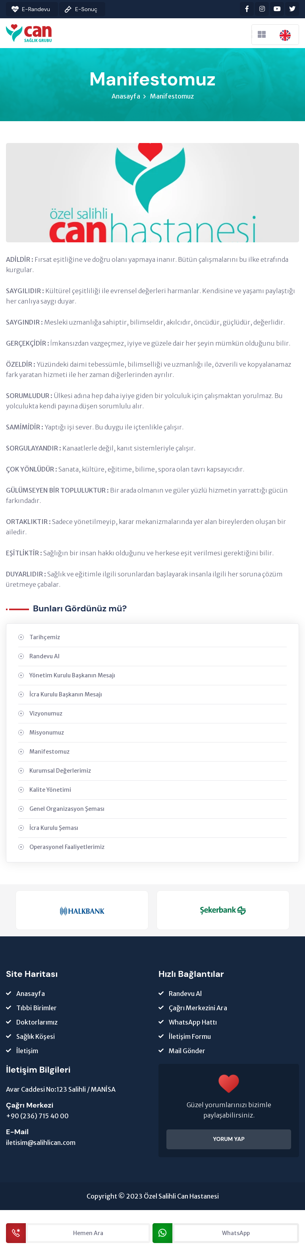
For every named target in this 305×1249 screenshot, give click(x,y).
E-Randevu (36, 9)
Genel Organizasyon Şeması (66, 809)
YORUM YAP (229, 1139)
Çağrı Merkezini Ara (198, 1009)
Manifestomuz (172, 97)
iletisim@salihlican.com (40, 1143)
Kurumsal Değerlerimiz (60, 771)
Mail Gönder (187, 1052)
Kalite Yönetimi (50, 790)
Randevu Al (44, 657)
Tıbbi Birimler (36, 1009)
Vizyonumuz (45, 714)
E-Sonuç (86, 9)
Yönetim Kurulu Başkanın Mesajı (72, 676)
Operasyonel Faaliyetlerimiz (66, 847)
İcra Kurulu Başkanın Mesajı (65, 695)
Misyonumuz (46, 733)
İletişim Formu (190, 1037)
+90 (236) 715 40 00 (37, 1117)
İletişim (27, 1052)
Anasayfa (126, 97)
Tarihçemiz (44, 638)
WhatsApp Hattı (193, 1023)
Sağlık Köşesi (35, 1037)
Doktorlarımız (37, 1023)
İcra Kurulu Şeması (53, 828)
